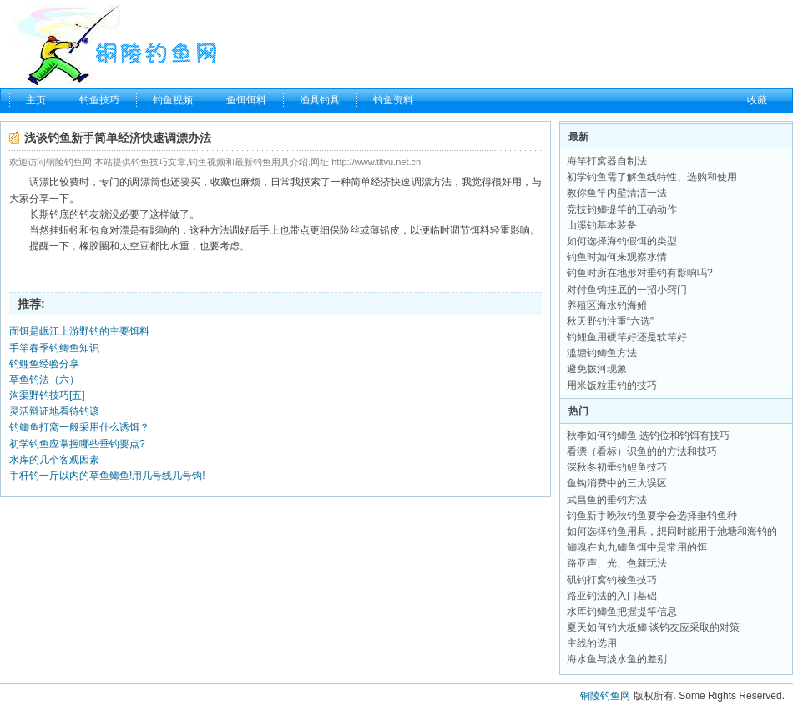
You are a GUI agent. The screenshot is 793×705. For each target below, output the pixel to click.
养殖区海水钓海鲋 (607, 305)
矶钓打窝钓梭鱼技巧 (612, 580)
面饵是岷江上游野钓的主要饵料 (79, 331)
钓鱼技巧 (99, 100)
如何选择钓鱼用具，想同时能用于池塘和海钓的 (672, 531)
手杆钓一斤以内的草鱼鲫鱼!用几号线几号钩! (107, 475)
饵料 (480, 230)
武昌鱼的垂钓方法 (607, 500)
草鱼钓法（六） (44, 379)
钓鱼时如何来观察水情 (617, 257)
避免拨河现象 (597, 369)
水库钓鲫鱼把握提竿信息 (622, 611)
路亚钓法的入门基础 (612, 596)
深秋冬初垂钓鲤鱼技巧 (617, 467)
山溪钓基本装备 (602, 225)
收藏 (757, 100)
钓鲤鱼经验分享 (44, 364)
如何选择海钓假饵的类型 (622, 241)
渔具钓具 (320, 100)
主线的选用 (592, 643)
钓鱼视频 (173, 100)
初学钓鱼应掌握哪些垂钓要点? (77, 444)
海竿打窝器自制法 (607, 161)
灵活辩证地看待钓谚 (54, 411)
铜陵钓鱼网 (605, 696)
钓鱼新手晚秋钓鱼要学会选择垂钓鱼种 (652, 515)
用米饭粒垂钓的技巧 (612, 385)
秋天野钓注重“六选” (610, 321)
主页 (36, 100)
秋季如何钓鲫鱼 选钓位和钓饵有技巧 (648, 435)
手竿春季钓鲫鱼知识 (54, 348)
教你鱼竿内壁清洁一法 (617, 193)
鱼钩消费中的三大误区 (617, 483)
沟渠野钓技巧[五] (47, 395)
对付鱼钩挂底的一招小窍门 (627, 289)
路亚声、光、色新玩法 (617, 563)
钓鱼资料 (393, 100)
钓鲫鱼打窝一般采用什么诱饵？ (79, 427)
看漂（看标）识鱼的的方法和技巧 (642, 451)
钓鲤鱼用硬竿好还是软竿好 (627, 337)
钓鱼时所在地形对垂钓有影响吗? (640, 273)
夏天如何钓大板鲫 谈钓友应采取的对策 (653, 627)
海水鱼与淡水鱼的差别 (617, 659)
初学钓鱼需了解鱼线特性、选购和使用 (652, 177)
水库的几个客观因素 (54, 460)
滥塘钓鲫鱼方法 (602, 353)
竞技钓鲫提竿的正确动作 (622, 209)
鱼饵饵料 (246, 100)
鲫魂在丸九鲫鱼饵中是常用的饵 (637, 547)
